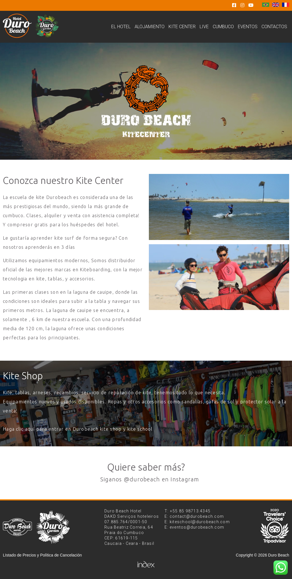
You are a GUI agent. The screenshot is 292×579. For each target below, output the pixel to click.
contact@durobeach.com (197, 516)
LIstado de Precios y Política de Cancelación (42, 555)
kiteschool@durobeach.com (200, 522)
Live (204, 26)
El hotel (121, 26)
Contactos (274, 26)
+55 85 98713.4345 (190, 511)
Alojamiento (150, 26)
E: (167, 516)
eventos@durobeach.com (197, 527)
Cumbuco (223, 26)
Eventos (247, 26)
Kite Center (182, 26)
